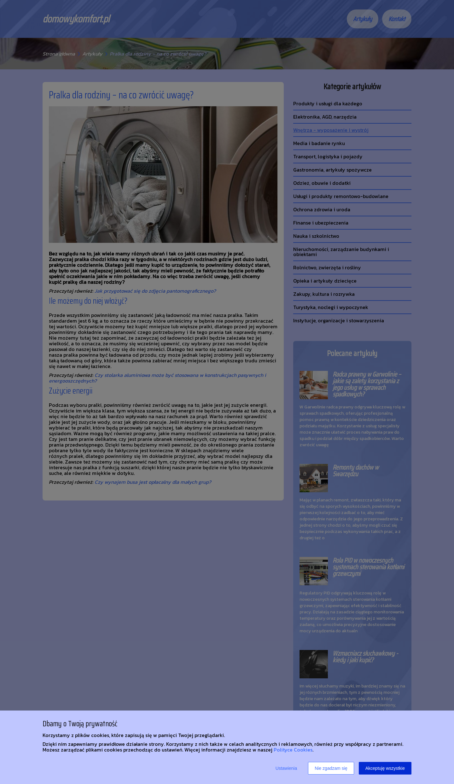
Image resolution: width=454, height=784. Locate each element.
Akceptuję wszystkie (385, 768)
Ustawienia (286, 768)
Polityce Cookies (293, 749)
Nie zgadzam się (331, 768)
